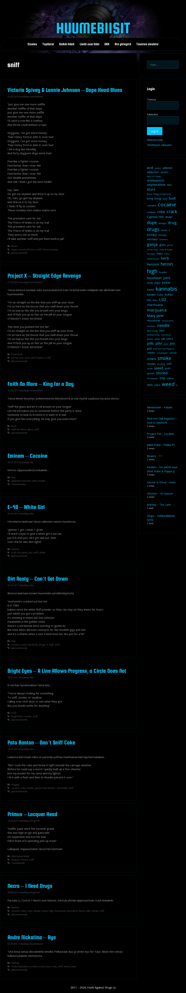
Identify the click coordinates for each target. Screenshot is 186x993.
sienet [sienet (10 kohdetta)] (173, 352)
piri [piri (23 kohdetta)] (172, 343)
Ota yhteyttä (123, 44)
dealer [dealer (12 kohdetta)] (169, 217)
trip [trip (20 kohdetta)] (162, 378)
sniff (38, 249)
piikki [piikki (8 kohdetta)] (157, 339)
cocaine (15, 644)
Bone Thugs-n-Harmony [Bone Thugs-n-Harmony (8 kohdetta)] (159, 194)
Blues (14, 246)
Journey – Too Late (159, 504)
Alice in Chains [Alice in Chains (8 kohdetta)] (154, 176)
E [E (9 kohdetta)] (169, 230)
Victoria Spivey (50, 249)
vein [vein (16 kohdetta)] (150, 385)
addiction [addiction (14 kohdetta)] (153, 172)
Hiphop (15, 549)
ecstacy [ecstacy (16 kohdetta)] (152, 235)
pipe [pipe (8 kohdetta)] (166, 343)
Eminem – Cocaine (27, 456)
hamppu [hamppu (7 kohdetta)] (151, 254)
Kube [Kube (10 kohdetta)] (160, 294)
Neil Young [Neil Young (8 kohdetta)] (152, 330)
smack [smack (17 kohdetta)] (151, 359)
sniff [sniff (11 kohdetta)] (169, 363)
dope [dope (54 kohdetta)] (152, 222)
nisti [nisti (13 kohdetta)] (161, 330)
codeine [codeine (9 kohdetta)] (151, 212)
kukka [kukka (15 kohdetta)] (169, 294)
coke (23, 788)
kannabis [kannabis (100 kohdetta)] (166, 288)
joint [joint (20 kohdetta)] (166, 278)
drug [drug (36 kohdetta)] (172, 222)
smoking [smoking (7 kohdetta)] (161, 364)
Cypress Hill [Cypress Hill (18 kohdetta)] (155, 217)
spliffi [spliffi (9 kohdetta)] (167, 368)
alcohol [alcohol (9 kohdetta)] (164, 172)
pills (88, 910)
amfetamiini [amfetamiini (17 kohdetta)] (155, 180)
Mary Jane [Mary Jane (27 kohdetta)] (155, 315)
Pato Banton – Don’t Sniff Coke (41, 742)
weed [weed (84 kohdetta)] (168, 384)
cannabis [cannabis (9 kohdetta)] (151, 205)
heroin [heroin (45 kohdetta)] (167, 264)
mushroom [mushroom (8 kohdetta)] (167, 320)
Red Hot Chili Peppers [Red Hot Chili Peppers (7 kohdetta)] (163, 349)
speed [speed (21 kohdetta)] (158, 368)
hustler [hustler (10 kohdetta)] (163, 272)
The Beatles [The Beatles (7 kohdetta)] (152, 378)
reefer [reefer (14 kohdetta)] (151, 352)
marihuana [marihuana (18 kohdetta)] (155, 305)
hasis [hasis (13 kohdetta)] (160, 253)
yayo (73, 966)
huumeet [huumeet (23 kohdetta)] (154, 277)
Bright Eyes (17, 716)
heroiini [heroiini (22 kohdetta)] (153, 264)
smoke (28, 716)
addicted (16, 480)
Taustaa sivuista (147, 44)
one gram (22, 552)
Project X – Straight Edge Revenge (44, 276)
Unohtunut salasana (159, 145)
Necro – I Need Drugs (29, 886)
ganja (38, 788)
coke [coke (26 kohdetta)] (161, 211)
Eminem (26, 480)
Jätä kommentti (19, 252)
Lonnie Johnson (26, 249)
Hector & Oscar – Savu (161, 482)
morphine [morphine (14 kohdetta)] (153, 320)
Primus (24, 859)
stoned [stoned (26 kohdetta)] (162, 373)
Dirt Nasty (32, 644)
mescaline (72, 910)
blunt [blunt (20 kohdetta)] (151, 189)
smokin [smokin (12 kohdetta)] (151, 363)
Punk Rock (17, 354)
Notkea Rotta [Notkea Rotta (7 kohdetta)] (153, 335)
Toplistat (48, 44)
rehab (95, 910)
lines (48, 966)
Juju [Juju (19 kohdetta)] (157, 282)
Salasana (152, 114)
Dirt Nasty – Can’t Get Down (37, 579)
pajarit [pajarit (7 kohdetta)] (150, 339)
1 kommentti (18, 863)
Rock (14, 426)
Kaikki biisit (66, 44)
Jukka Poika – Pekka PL (161, 445)
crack (23, 644)
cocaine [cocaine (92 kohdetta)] (167, 204)
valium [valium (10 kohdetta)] (170, 378)
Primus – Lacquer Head (32, 814)
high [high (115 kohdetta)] (152, 271)
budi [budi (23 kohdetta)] (172, 198)
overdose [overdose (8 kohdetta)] (166, 334)
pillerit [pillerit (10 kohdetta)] (169, 338)
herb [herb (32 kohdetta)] (165, 258)
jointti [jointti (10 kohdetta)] (150, 282)
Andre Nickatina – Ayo (31, 937)
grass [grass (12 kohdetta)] (162, 245)
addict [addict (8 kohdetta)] (158, 168)
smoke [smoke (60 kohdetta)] (164, 358)
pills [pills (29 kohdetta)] (150, 343)
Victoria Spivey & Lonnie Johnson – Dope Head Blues (64, 90)
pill (32, 357)
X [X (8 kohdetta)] (176, 385)
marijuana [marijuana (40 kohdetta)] (157, 310)
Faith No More (18, 429)
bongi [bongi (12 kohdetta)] (158, 198)
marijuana (60, 910)
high (51, 644)
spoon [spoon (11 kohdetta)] (150, 373)
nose (27, 357)
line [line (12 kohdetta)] (149, 300)
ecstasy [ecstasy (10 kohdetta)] (162, 235)
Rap (13, 477)
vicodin (41, 480)
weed (67, 966)
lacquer (15, 859)
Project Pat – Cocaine (160, 434)
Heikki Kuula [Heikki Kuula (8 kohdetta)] (153, 258)
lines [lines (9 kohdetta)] (155, 300)
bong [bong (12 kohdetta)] (150, 198)
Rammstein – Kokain (159, 407)
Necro (82, 910)
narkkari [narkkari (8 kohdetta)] (151, 326)
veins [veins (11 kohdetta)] (157, 385)
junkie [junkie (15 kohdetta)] (166, 283)
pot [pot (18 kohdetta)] (149, 348)
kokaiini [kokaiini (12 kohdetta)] (151, 294)
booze (14, 357)
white (42, 552)
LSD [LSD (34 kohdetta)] (162, 299)
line (21, 357)
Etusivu (32, 44)
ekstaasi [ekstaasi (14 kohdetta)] (152, 239)
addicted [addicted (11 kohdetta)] (167, 168)
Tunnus (151, 99)
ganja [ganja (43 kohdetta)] (152, 244)
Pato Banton (48, 788)
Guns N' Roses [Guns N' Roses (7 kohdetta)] (165, 249)
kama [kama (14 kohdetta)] (150, 289)
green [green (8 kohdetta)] (170, 245)
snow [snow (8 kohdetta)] (149, 368)
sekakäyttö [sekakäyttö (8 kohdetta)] (162, 353)
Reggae (15, 784)
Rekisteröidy (155, 140)
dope (14, 249)
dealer (30, 788)
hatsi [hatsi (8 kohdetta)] (166, 253)
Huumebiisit (93, 28)
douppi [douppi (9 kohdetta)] (162, 223)
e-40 (13, 552)
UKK (106, 44)
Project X (40, 357)
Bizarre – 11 (154, 456)
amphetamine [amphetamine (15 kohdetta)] (156, 185)
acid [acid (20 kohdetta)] (150, 167)
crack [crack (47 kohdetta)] (172, 211)
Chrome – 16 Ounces (160, 493)
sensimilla (61, 788)
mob (54, 966)
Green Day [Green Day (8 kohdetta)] (152, 249)
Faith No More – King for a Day (40, 384)
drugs (42, 644)
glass (30, 429)
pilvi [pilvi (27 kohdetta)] (158, 343)
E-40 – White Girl (26, 507)
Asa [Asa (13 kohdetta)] (169, 184)
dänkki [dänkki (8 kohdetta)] (164, 230)
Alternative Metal (20, 856)
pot (30, 552)
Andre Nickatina (19, 966)
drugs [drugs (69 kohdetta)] (153, 229)
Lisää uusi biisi (89, 44)
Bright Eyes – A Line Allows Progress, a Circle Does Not (66, 671)
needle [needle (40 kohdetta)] (163, 325)
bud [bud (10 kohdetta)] (165, 198)
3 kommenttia (18, 484)
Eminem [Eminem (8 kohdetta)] (163, 239)
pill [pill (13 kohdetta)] (163, 338)
